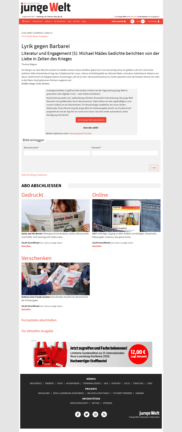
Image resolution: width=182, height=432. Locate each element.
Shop (84, 21)
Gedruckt (32, 194)
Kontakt (116, 383)
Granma (139, 393)
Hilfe (127, 383)
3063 (135, 17)
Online (100, 194)
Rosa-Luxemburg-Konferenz (68, 393)
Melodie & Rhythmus (98, 393)
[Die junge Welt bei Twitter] (86, 414)
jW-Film (76, 21)
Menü (25, 21)
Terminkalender (91, 383)
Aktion (48, 21)
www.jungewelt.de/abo (80, 133)
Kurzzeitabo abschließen (39, 320)
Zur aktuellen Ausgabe (37, 331)
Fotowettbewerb (122, 393)
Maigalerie (44, 393)
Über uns (138, 383)
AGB (106, 383)
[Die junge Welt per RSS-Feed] (104, 414)
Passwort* (96, 147)
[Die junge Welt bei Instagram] (95, 414)
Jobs (149, 383)
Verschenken (36, 258)
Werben (49, 383)
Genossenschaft (79, 403)
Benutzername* (31, 147)
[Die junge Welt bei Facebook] (77, 414)
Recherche (37, 21)
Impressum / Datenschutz (150, 417)
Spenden (107, 403)
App (69, 21)
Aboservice (36, 383)
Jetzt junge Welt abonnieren (90, 119)
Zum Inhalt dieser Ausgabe (34, 36)
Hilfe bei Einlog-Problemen (34, 174)
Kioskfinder (72, 383)
